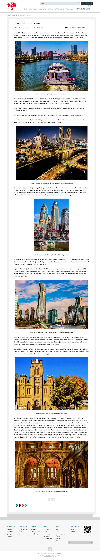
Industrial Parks (34, 535)
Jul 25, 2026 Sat (90, 5)
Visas (57, 531)
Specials (19, 15)
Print (68, 27)
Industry (33, 533)
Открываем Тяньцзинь (83, 9)
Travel (57, 9)
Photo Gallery (10, 535)
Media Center (14, 15)
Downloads (9, 536)
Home (25, 9)
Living (57, 527)
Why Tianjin (33, 529)
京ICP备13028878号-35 (50, 556)
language (87, 3)
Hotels (45, 533)
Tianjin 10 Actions (26, 15)
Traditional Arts (74, 531)
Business (33, 527)
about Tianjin (11, 527)
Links (70, 542)
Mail (73, 27)
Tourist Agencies (48, 538)
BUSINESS (50, 9)
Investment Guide (35, 531)
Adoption (58, 536)
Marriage (58, 538)
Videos (8, 533)
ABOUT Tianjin (33, 9)
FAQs (57, 540)
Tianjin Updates (23, 529)
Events (20, 531)
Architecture (74, 533)
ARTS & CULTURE (69, 9)
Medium (81, 27)
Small (84, 27)
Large (78, 27)
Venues (72, 529)
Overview (9, 529)
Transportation (47, 535)
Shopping (46, 536)
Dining (45, 531)
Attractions (46, 529)
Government (10, 531)
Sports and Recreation (61, 535)
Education (58, 533)
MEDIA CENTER (43, 9)
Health (57, 529)
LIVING (62, 9)
